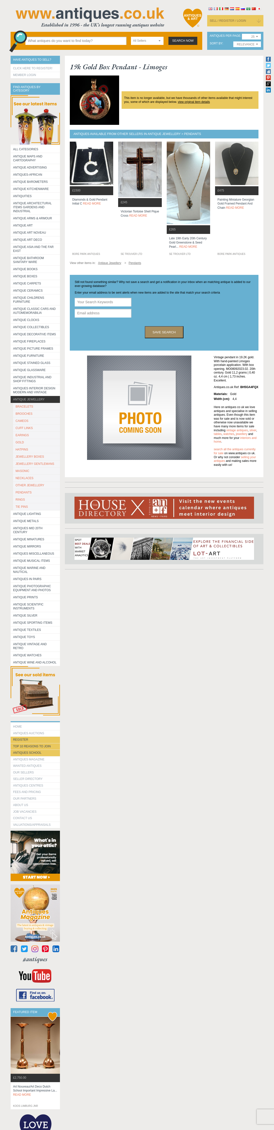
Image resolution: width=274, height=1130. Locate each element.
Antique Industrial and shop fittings (32, 379)
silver (253, 430)
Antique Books (25, 269)
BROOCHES (24, 413)
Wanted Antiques (27, 766)
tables (218, 434)
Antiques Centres (28, 785)
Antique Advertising (30, 167)
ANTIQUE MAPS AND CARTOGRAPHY (27, 158)
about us (20, 805)
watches (228, 434)
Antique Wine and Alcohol (34, 662)
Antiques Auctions (28, 733)
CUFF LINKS (24, 428)
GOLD (20, 442)
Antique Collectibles (31, 327)
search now (183, 40)
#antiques (35, 959)
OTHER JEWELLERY (30, 485)
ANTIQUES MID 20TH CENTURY (27, 530)
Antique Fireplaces (29, 341)
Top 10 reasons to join (32, 746)
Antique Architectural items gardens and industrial (32, 207)
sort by (216, 43)
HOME (17, 726)
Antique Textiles (27, 630)
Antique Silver (25, 615)
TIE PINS (22, 506)
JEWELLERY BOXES (30, 456)
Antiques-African (27, 174)
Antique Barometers (30, 182)
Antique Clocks (26, 320)
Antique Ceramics (28, 290)
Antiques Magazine (28, 759)
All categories (25, 149)
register (20, 739)
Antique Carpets (27, 283)
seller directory (28, 779)
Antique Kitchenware (31, 189)
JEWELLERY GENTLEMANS (35, 464)
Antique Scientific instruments (28, 606)
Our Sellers (23, 772)
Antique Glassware (29, 370)
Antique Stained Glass (31, 363)
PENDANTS (24, 492)
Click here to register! (33, 68)
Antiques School (27, 752)
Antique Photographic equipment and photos (32, 588)
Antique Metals (26, 521)
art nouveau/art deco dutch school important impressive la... (35, 1091)
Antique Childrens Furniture (28, 299)
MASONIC (22, 471)
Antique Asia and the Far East (33, 249)
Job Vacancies (25, 811)
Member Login (24, 75)
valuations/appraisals (32, 825)
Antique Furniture (28, 356)
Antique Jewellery (29, 399)
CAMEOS (22, 421)
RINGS (20, 499)
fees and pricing (27, 792)
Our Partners (24, 798)
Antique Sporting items (32, 622)
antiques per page (225, 36)
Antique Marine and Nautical (29, 570)
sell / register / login (228, 20)
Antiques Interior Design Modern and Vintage (34, 390)
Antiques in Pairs (27, 579)
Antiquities (22, 196)
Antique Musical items (31, 561)
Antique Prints (25, 597)
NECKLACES (25, 478)
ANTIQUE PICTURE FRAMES (33, 348)
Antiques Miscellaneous (33, 553)
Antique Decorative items (34, 334)
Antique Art (23, 225)
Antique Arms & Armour (32, 218)
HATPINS (22, 449)
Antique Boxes (25, 276)
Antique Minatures (28, 539)
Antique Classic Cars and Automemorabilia (34, 311)
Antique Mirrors (27, 546)
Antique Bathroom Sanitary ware (28, 260)
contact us (22, 818)
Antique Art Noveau (29, 232)
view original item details (194, 102)
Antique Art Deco (27, 240)
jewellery (241, 434)
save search (164, 332)
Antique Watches (27, 655)
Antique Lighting (27, 514)
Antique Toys (24, 637)
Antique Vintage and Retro (30, 646)
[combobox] (147, 41)
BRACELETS (24, 406)
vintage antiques (237, 430)
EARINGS (22, 435)
